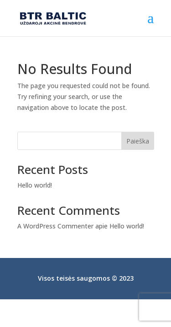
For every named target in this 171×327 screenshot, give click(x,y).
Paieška (137, 141)
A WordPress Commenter (55, 226)
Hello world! (34, 185)
